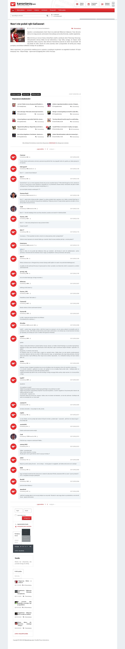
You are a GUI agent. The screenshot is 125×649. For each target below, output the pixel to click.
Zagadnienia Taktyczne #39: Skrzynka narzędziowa (24, 592)
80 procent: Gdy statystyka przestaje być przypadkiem (24, 603)
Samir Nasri (26, 94)
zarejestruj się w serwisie (24, 526)
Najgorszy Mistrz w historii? (24, 581)
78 (76, 28)
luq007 (22, 336)
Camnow (22, 155)
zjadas (22, 361)
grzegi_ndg (23, 271)
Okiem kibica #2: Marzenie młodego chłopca (24, 624)
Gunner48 (23, 311)
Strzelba (22, 323)
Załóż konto (52, 143)
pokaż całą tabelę (19, 550)
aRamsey (23, 281)
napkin (22, 413)
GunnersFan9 (24, 193)
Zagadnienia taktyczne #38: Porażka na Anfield (24, 613)
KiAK (21, 468)
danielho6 (23, 489)
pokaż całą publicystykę (21, 633)
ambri (21, 458)
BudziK (22, 479)
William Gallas (36, 94)
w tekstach (55, 14)
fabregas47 (23, 167)
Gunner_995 (24, 217)
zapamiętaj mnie (20, 515)
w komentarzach (56, 16)
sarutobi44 (23, 424)
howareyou (23, 243)
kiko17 (22, 177)
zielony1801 (24, 444)
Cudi (21, 207)
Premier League (15, 94)
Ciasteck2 (23, 301)
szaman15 (23, 403)
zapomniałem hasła (22, 524)
